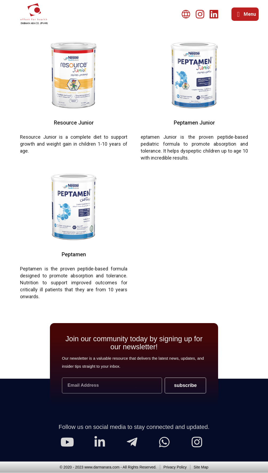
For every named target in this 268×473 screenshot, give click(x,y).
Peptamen (74, 255)
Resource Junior (74, 123)
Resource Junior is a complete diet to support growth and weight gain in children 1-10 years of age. (73, 144)
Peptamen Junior (194, 123)
